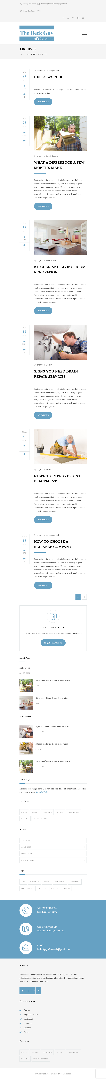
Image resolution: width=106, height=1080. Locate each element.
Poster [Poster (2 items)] (54, 888)
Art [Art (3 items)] (23, 882)
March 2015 (53, 853)
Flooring (47, 812)
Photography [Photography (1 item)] (27, 888)
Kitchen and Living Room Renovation (51, 698)
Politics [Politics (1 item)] (42, 888)
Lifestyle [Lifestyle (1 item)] (75, 882)
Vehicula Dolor (42, 792)
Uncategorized (52, 71)
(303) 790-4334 (29, 3)
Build (48, 156)
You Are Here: (24, 54)
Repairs (54, 156)
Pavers (60, 812)
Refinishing (51, 260)
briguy (39, 71)
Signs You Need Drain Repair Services (52, 726)
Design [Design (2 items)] (47, 882)
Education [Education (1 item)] (60, 882)
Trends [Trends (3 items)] (66, 888)
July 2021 (53, 840)
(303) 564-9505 (49, 912)
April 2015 (53, 847)
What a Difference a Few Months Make (52, 681)
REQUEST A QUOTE (53, 643)
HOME (33, 54)
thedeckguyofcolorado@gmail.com (54, 3)
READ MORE (43, 102)
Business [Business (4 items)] (34, 882)
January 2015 (53, 860)
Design (49, 365)
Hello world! (48, 77)
